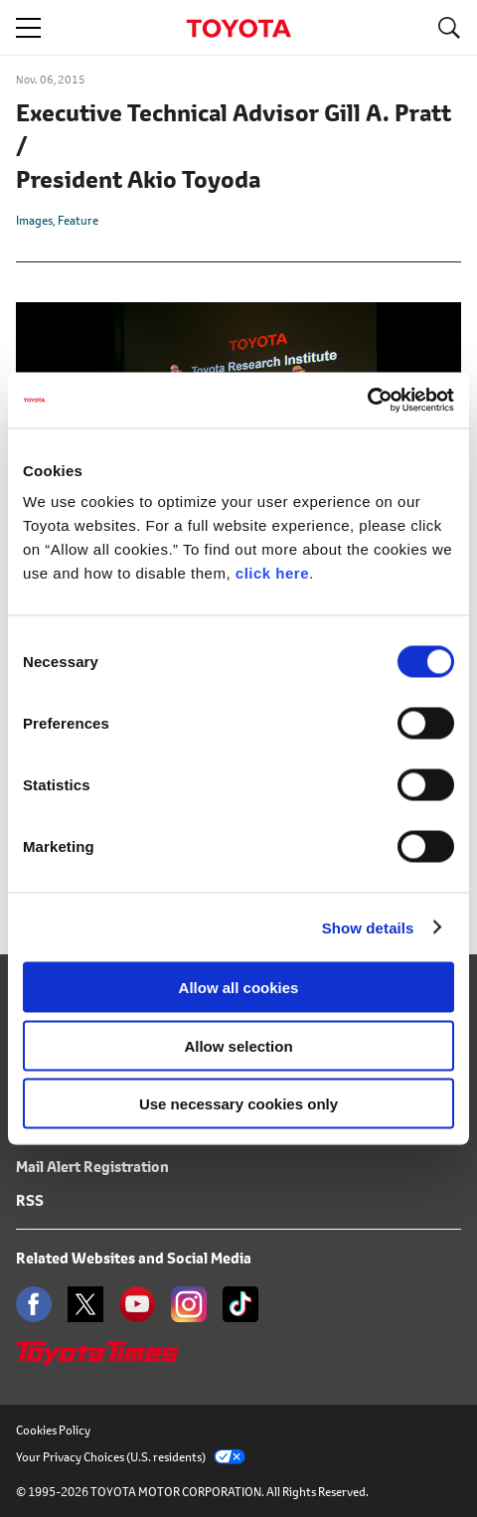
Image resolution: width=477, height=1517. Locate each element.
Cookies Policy (53, 1430)
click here (272, 573)
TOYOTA (238, 28)
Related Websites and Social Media (133, 1258)
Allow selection (238, 1045)
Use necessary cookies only (238, 1104)
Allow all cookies (239, 987)
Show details (368, 927)
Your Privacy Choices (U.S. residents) (130, 1456)
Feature (78, 220)
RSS (30, 1200)
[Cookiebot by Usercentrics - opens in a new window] (367, 401)
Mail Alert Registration (92, 1166)
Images (34, 220)
